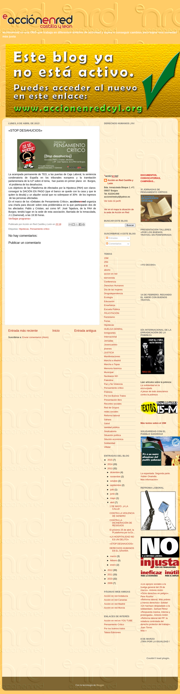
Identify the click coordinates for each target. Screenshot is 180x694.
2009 (110, 583)
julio (112, 489)
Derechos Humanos (114, 285)
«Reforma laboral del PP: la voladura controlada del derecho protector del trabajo (155, 621)
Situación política (112, 435)
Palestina (108, 380)
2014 (110, 464)
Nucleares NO (111, 376)
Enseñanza (109, 305)
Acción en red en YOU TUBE (118, 620)
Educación (109, 301)
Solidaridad (109, 443)
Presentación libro (113, 400)
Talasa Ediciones (112, 632)
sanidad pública (112, 427)
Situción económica (113, 439)
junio (112, 494)
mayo (113, 498)
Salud (107, 423)
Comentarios (113, 244)
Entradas (112, 238)
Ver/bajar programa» (19, 218)
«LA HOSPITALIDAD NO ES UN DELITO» (122, 538)
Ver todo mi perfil (112, 201)
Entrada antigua (85, 330)
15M (106, 258)
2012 (110, 570)
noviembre (115, 476)
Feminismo (109, 317)
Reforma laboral (112, 415)
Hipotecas (24, 229)
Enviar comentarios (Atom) (35, 337)
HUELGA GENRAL (113, 329)
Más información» (149, 479)
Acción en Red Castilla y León (120, 182)
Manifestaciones (112, 356)
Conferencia (110, 282)
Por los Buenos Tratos (115, 396)
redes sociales (111, 411)
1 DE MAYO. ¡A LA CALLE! (119, 507)
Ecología (108, 297)
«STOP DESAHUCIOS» (121, 544)
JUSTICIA (109, 352)
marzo (113, 556)
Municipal (108, 372)
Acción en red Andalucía (116, 596)
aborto (107, 270)
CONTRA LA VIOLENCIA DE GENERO (122, 514)
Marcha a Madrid (112, 360)
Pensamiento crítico (40, 229)
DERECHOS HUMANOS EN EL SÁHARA (122, 549)
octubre (114, 481)
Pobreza (108, 392)
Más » (144, 630)
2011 (110, 574)
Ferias (107, 321)
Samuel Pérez (161, 609)
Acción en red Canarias (115, 600)
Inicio (56, 330)
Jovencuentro (110, 344)
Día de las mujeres (113, 289)
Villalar (107, 447)
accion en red (110, 274)
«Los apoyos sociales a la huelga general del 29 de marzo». (153, 587)
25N (106, 262)
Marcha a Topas (112, 364)
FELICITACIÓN (111, 313)
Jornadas (108, 341)
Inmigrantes (110, 333)
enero (113, 565)
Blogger (100, 685)
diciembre (115, 472)
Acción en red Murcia (114, 608)
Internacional (110, 337)
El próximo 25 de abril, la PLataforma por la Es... (122, 531)
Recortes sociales (112, 404)
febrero (114, 560)
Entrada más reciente (23, 330)
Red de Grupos (111, 407)
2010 (110, 579)
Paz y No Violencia (113, 384)
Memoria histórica (112, 368)
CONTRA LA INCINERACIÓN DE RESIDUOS (121, 523)
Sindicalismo (110, 431)
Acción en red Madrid (114, 604)
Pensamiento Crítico (114, 624)
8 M (106, 266)
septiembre (116, 485)
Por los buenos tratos (114, 628)
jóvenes (108, 349)
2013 (110, 468)
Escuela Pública (112, 309)
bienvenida (109, 278)
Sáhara (107, 419)
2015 (110, 460)
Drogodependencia (113, 293)
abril (112, 502)
